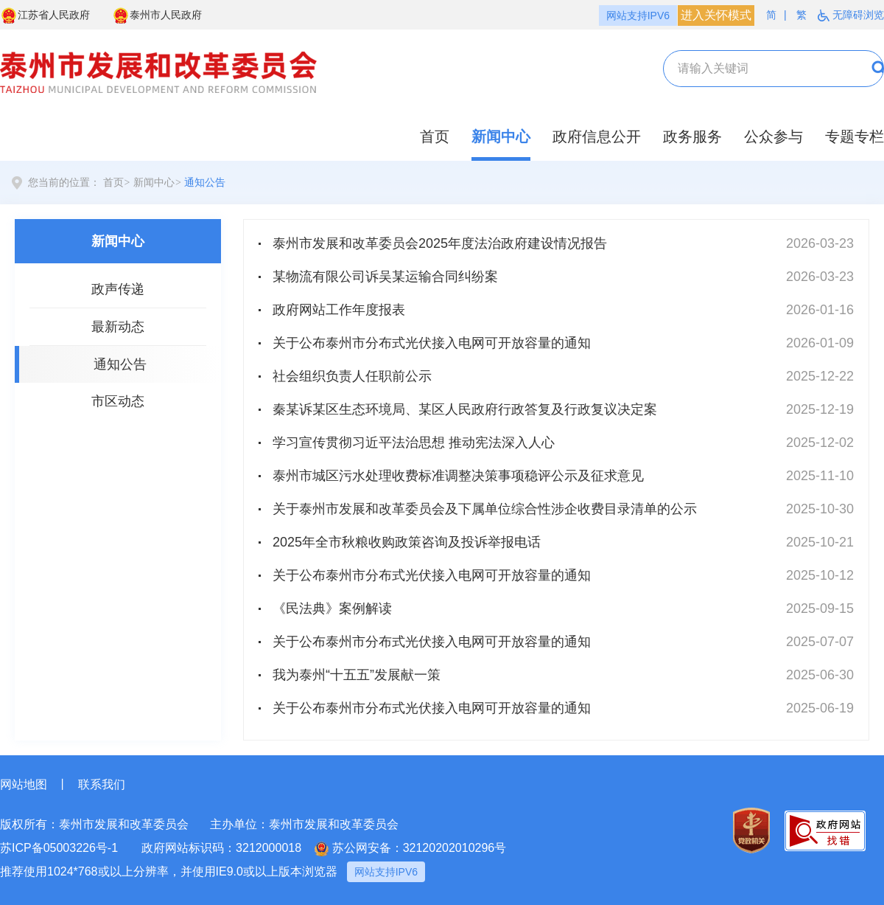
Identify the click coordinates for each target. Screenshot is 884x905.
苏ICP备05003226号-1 (59, 848)
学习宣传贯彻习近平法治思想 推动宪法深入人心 (414, 442)
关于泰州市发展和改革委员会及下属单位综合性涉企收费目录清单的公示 (485, 509)
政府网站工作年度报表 (339, 309)
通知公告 (204, 182)
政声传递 (117, 289)
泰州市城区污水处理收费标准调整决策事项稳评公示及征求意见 (458, 475)
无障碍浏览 (851, 15)
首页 (434, 136)
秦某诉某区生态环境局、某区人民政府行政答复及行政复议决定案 (465, 409)
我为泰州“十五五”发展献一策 (357, 675)
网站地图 (23, 784)
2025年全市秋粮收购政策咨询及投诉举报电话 (407, 542)
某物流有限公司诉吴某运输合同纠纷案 (385, 276)
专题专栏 (854, 136)
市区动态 (117, 401)
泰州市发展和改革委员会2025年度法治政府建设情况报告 (440, 243)
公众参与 (773, 136)
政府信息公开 (596, 136)
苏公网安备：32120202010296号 (411, 849)
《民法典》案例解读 (332, 608)
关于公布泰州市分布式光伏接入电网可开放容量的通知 (432, 343)
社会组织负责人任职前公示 (352, 376)
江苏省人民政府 (45, 15)
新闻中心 (500, 136)
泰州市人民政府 (157, 15)
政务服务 (692, 136)
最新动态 (117, 326)
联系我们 (101, 784)
